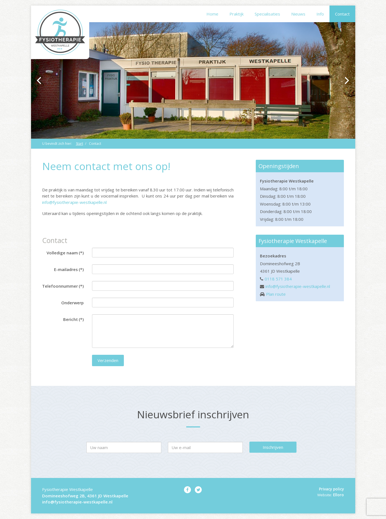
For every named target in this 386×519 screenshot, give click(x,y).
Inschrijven (273, 447)
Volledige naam (65, 252)
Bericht (73, 319)
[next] (346, 80)
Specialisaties (267, 14)
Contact (342, 14)
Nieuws (298, 14)
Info (320, 14)
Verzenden (108, 360)
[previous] (40, 80)
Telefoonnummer (63, 286)
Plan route (276, 294)
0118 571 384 (278, 279)
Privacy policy (331, 489)
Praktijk (236, 14)
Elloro (338, 494)
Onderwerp (72, 302)
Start (79, 143)
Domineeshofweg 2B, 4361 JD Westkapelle (85, 495)
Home (212, 14)
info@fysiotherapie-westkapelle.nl (74, 202)
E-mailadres (69, 269)
